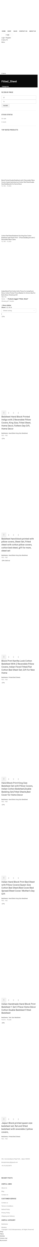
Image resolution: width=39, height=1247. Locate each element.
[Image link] (8, 1150)
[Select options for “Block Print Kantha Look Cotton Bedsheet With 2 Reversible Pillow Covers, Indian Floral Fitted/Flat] (3, 657)
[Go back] (3, 77)
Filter (5, 105)
